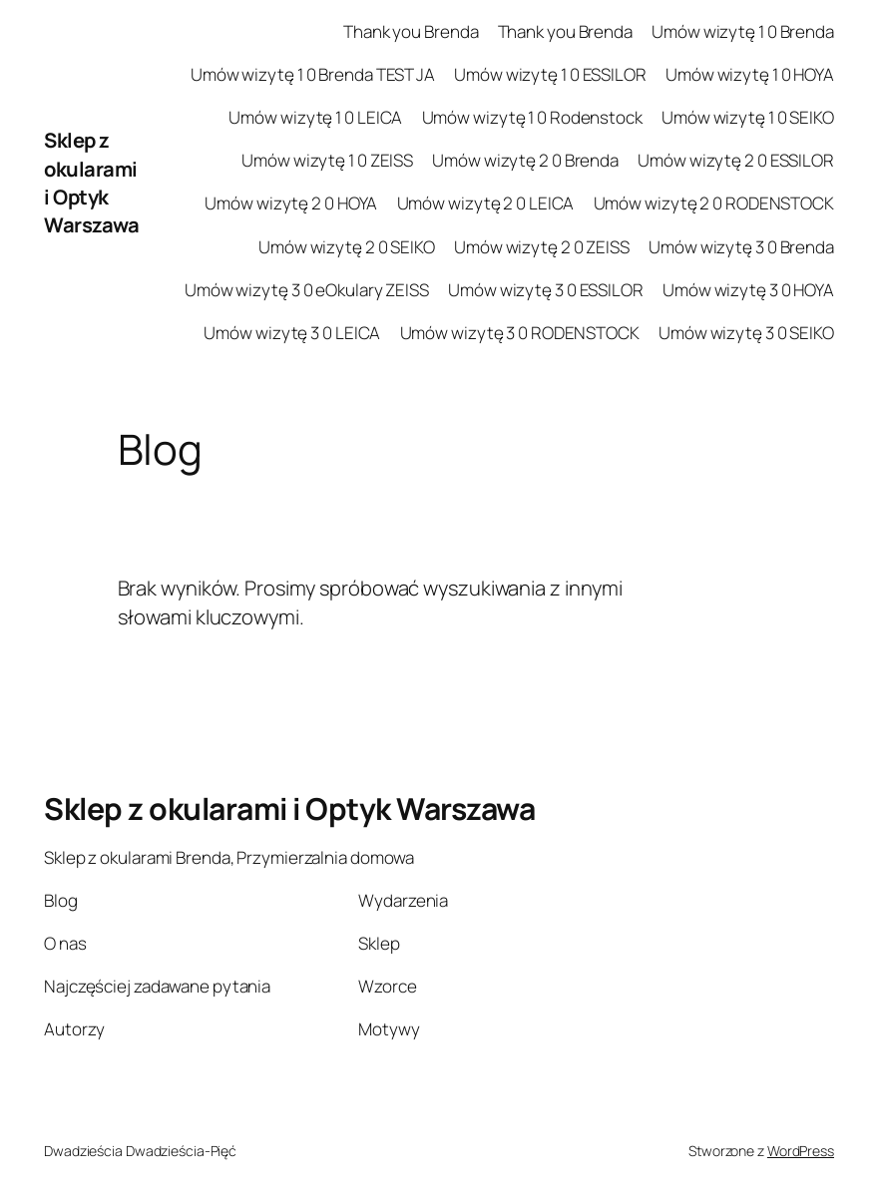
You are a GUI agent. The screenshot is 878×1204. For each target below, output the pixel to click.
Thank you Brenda (410, 31)
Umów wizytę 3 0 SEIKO (746, 332)
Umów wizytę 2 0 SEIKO (346, 246)
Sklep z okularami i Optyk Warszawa (91, 182)
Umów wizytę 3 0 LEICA (292, 332)
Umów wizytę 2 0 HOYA (291, 203)
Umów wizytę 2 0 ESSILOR (736, 160)
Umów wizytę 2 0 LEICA (486, 203)
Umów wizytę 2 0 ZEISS (542, 246)
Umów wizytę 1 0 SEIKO (747, 117)
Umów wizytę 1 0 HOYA (749, 74)
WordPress (800, 1150)
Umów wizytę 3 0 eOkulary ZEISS (307, 289)
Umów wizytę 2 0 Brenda (525, 160)
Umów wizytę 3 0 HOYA (748, 289)
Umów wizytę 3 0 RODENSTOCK (520, 332)
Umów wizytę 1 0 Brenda (743, 31)
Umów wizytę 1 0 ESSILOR (550, 74)
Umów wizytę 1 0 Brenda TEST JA (313, 74)
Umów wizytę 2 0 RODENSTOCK (714, 203)
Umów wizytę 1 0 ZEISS (327, 160)
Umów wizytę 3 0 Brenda (741, 246)
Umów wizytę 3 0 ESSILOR (546, 289)
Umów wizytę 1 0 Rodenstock (532, 117)
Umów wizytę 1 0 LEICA (315, 117)
